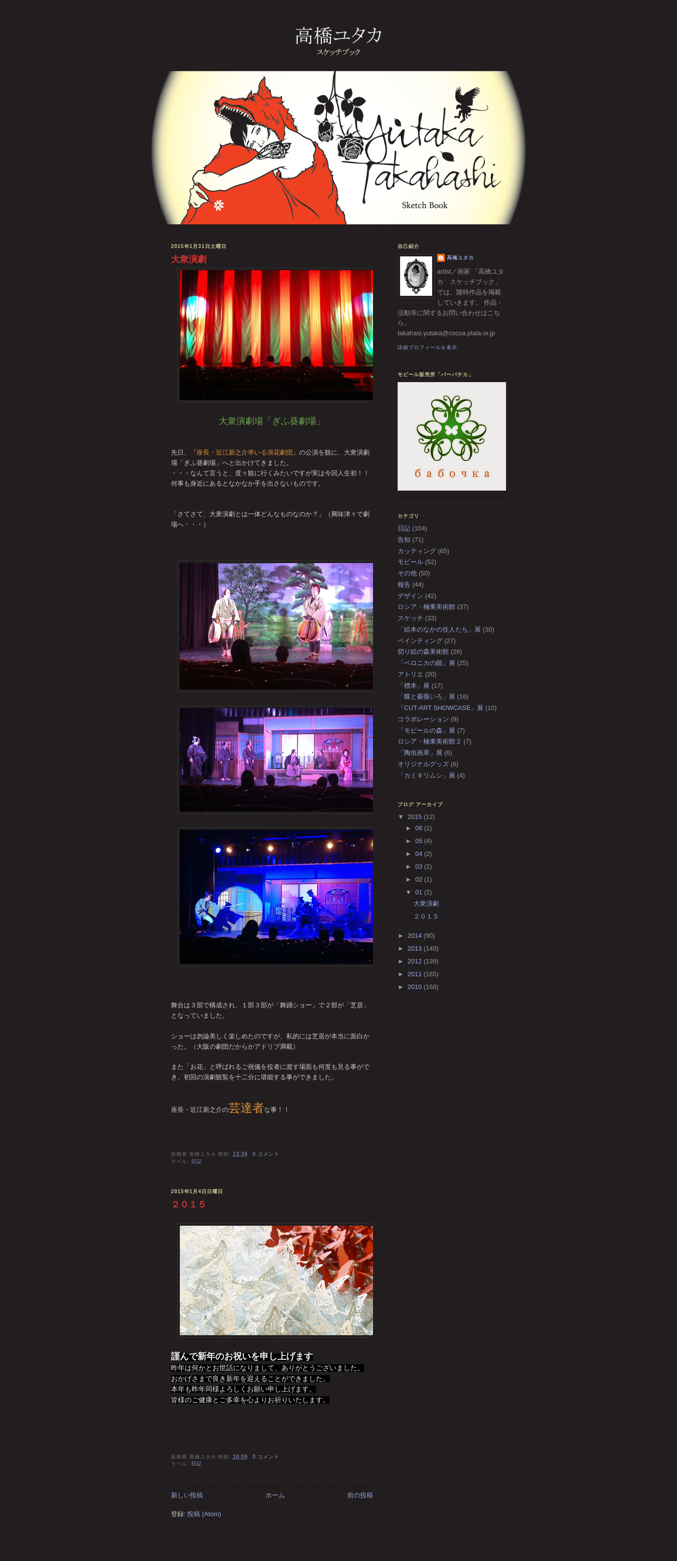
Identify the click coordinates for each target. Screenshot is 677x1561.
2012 (415, 961)
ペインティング (420, 640)
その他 (407, 573)
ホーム (275, 1495)
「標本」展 (414, 685)
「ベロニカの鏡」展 (426, 663)
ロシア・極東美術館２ (430, 741)
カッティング (417, 551)
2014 (415, 935)
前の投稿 (360, 1495)
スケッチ (410, 618)
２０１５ (188, 1204)
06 (419, 828)
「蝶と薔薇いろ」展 (426, 696)
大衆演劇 (188, 259)
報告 (404, 584)
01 (419, 892)
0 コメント (266, 1154)
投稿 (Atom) (204, 1514)
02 (419, 879)
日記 (196, 1161)
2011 (415, 974)
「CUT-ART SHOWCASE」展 (440, 707)
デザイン (410, 596)
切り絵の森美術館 (423, 651)
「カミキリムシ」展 (426, 775)
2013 (415, 948)
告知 (404, 539)
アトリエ (410, 674)
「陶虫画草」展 (420, 752)
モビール (410, 562)
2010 (415, 987)
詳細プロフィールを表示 (427, 347)
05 (419, 841)
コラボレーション (423, 719)
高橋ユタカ (460, 257)
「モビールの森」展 (426, 730)
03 (419, 866)
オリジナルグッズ (423, 764)
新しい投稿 (187, 1495)
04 (419, 853)
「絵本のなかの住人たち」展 (439, 629)
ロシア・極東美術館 (426, 606)
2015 (415, 816)
